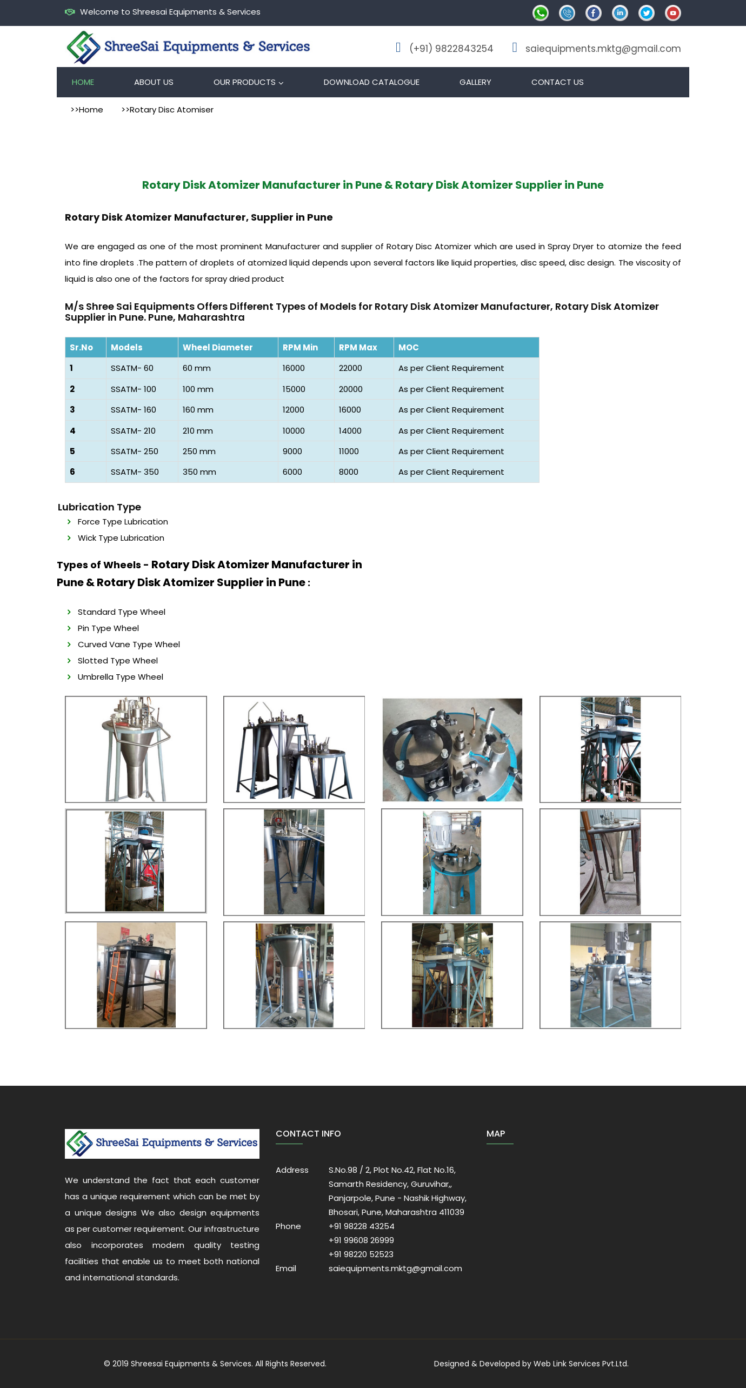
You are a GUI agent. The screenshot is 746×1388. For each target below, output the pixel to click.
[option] (136, 749)
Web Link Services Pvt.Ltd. (581, 1363)
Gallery (475, 82)
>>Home (86, 109)
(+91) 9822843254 (451, 48)
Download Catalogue (371, 82)
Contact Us (557, 82)
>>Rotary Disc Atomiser (167, 109)
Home (83, 82)
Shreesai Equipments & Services (191, 1363)
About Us (154, 82)
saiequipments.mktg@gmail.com (603, 48)
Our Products (245, 82)
